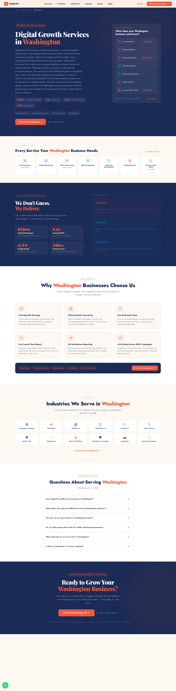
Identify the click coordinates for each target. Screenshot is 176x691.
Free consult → (152, 99)
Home (17, 10)
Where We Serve (26, 10)
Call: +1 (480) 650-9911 (107, 613)
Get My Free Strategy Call (76, 612)
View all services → (153, 151)
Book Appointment (159, 4)
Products (62, 3)
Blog (110, 3)
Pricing (140, 4)
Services (49, 3)
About (101, 3)
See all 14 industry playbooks (88, 450)
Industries (76, 3)
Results (89, 3)
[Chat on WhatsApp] (5, 685)
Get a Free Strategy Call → (144, 368)
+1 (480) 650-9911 (56, 122)
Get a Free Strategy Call (30, 122)
